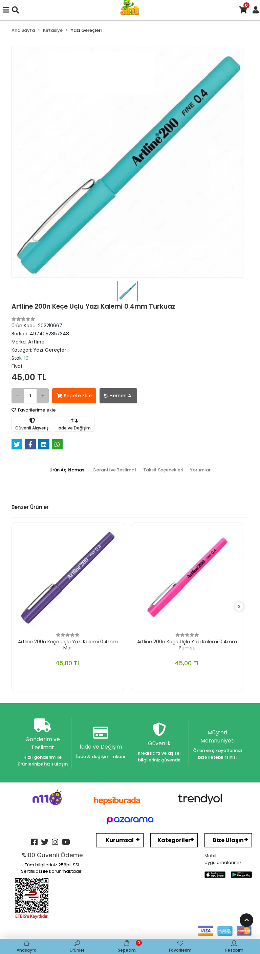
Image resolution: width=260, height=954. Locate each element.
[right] (239, 607)
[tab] (67, 470)
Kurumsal (120, 840)
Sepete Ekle (74, 395)
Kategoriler (174, 840)
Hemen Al (118, 395)
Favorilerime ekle (34, 410)
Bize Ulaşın (228, 840)
